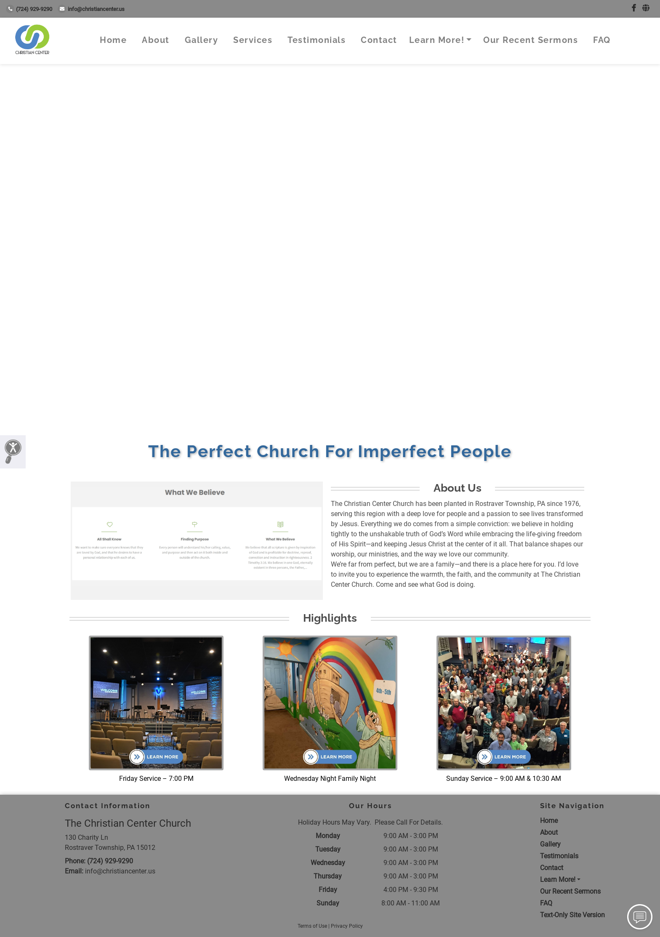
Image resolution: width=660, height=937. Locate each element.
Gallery (201, 40)
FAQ (602, 40)
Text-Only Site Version (572, 915)
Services (252, 40)
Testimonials (316, 40)
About (156, 40)
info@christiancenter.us (91, 9)
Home (113, 40)
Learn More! (437, 40)
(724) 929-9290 (29, 9)
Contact (379, 40)
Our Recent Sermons (530, 40)
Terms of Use (312, 926)
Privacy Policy (347, 926)
